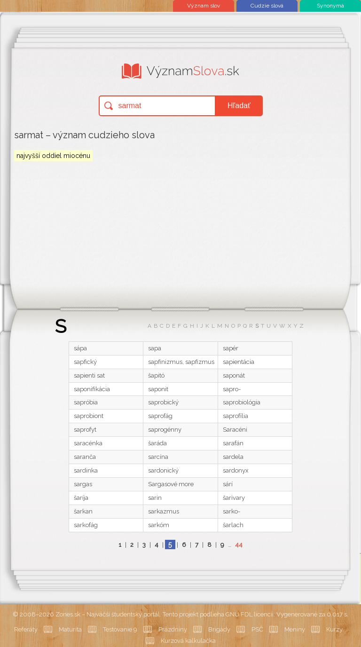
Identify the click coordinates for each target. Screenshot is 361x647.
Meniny (294, 629)
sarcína (158, 456)
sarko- (231, 511)
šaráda (157, 443)
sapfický (85, 361)
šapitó (156, 375)
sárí (228, 484)
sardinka (86, 470)
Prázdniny (172, 629)
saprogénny (164, 429)
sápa (80, 348)
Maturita (70, 629)
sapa (154, 348)
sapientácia (238, 361)
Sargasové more (171, 484)
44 (239, 544)
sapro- (232, 389)
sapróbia (86, 402)
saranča (85, 456)
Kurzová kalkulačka (188, 640)
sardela (233, 456)
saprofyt (85, 429)
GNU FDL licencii (250, 614)
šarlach (233, 525)
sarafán (233, 443)
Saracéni (235, 429)
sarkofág (86, 525)
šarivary (234, 497)
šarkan (83, 511)
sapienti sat (89, 375)
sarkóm (158, 525)
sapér (230, 348)
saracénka (88, 443)
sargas (83, 484)
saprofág (160, 415)
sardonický (163, 470)
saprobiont (88, 415)
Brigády (219, 629)
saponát (234, 375)
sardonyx (236, 470)
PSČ (257, 629)
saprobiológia (241, 402)
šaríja (81, 497)
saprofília (235, 415)
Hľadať (239, 106)
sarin (155, 497)
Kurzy (334, 629)
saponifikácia (92, 389)
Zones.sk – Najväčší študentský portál (107, 614)
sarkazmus (163, 511)
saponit (158, 389)
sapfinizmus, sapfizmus (181, 361)
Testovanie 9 (120, 629)
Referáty (26, 629)
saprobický (163, 402)
